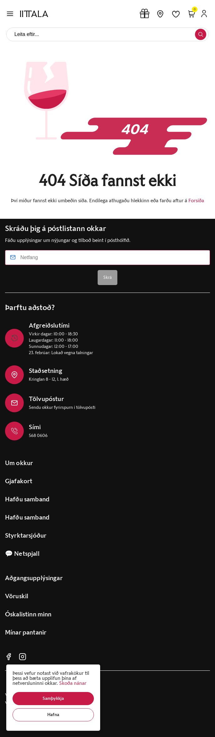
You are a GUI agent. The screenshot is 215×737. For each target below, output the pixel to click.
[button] (53, 698)
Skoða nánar (72, 683)
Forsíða (196, 200)
